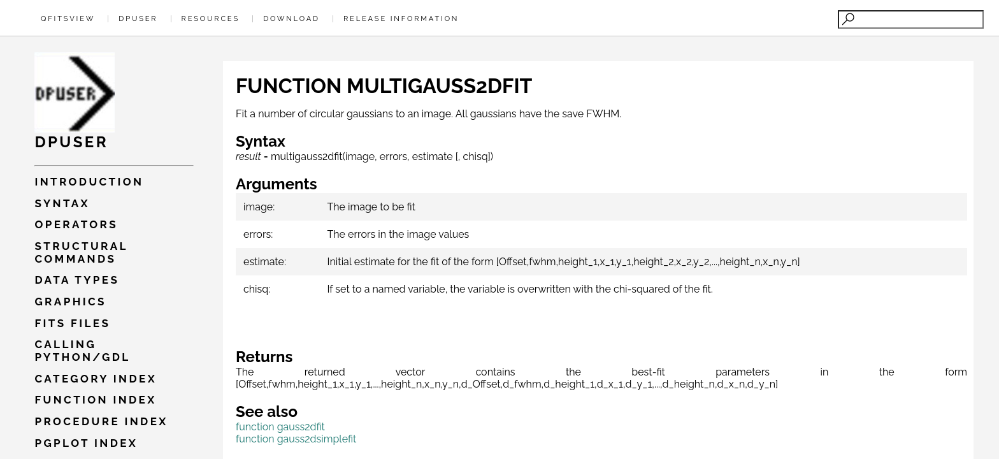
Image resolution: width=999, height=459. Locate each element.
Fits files (72, 323)
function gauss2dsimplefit (296, 439)
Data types (76, 279)
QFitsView (68, 18)
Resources (211, 18)
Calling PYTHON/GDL (82, 350)
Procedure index (101, 421)
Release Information (401, 18)
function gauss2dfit (280, 427)
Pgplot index (86, 443)
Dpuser (138, 18)
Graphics (70, 301)
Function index (95, 399)
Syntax (62, 203)
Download (291, 18)
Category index (95, 378)
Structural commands (80, 252)
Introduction (88, 181)
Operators (76, 224)
